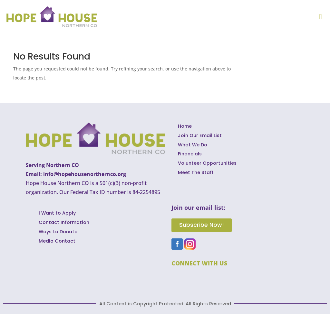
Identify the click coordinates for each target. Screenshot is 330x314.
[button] (320, 16)
